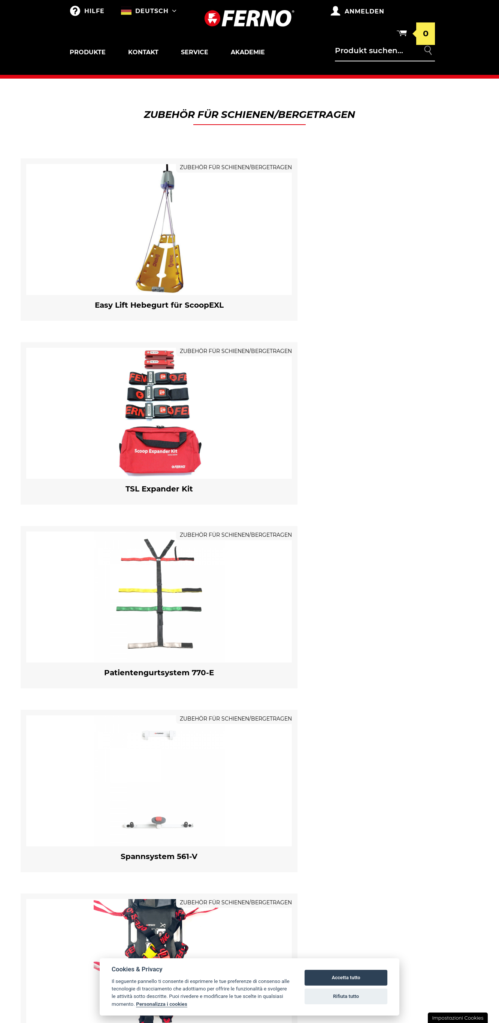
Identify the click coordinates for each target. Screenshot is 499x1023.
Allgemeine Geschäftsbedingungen (393, 809)
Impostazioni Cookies (457, 1017)
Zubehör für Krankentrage (107, 812)
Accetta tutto (346, 977)
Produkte (88, 52)
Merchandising (188, 806)
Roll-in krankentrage (109, 806)
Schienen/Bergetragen (110, 913)
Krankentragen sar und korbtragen (112, 838)
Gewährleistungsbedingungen (397, 791)
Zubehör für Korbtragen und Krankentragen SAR (110, 851)
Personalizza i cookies (161, 1004)
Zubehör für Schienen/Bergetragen (104, 923)
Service (194, 52)
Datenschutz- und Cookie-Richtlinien (396, 844)
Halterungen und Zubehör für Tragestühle (111, 879)
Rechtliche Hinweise (388, 862)
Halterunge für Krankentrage (111, 819)
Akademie (248, 52)
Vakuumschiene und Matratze (106, 945)
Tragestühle (95, 870)
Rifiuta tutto (346, 996)
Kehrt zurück (378, 826)
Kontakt (143, 52)
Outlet (87, 791)
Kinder (87, 898)
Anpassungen (185, 820)
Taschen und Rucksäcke (200, 791)
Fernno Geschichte (290, 806)
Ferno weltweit (285, 791)
